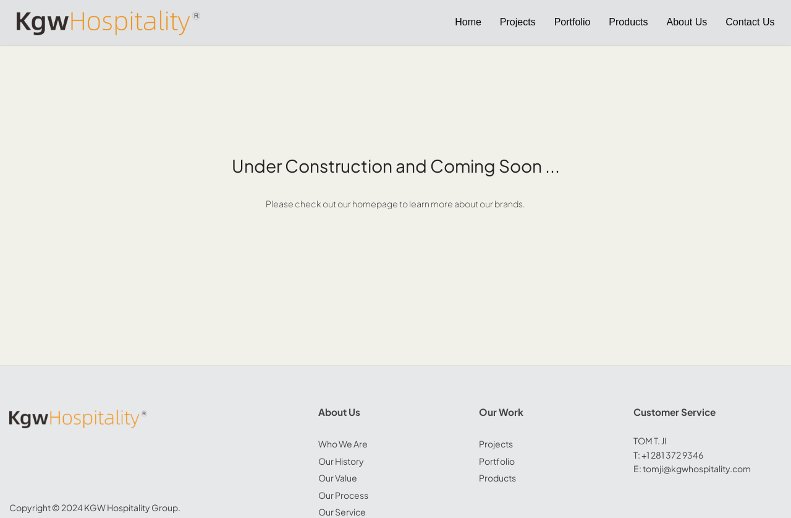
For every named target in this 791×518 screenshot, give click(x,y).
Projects (496, 443)
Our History (341, 461)
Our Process (343, 495)
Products (497, 477)
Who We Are (343, 443)
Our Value (337, 477)
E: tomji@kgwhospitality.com (692, 468)
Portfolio (497, 461)
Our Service (342, 511)
